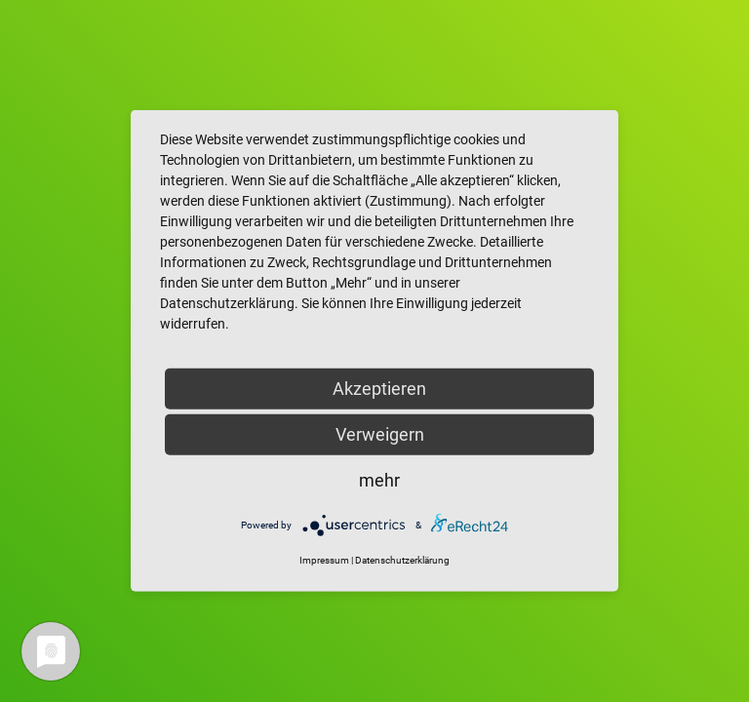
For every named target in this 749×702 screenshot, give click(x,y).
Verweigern (379, 434)
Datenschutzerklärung (402, 560)
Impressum (324, 560)
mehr (379, 480)
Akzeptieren (379, 388)
